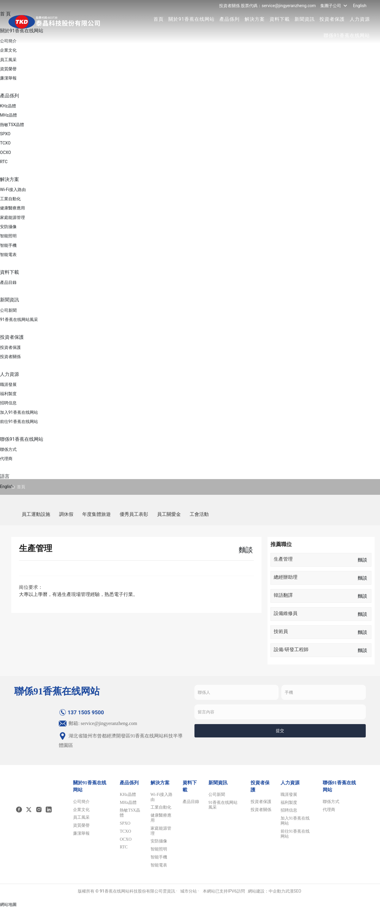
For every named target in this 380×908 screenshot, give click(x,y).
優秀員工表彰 (134, 514)
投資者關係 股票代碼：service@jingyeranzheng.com (266, 5)
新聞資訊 (304, 19)
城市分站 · (190, 891)
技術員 (281, 631)
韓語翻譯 (283, 595)
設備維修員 (285, 613)
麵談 (362, 559)
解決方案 (254, 19)
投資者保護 (331, 19)
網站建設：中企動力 (266, 891)
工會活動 (199, 514)
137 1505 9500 (81, 712)
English (359, 5)
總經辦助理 (285, 577)
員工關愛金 (169, 514)
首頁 (158, 19)
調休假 (66, 514)
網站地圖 (8, 904)
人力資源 (359, 19)
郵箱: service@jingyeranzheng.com (98, 723)
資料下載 (279, 19)
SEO (297, 891)
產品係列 (229, 19)
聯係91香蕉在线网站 (346, 35)
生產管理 (283, 559)
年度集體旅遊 (96, 514)
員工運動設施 (36, 514)
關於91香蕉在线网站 (191, 19)
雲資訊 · (170, 891)
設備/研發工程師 (291, 649)
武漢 (289, 891)
